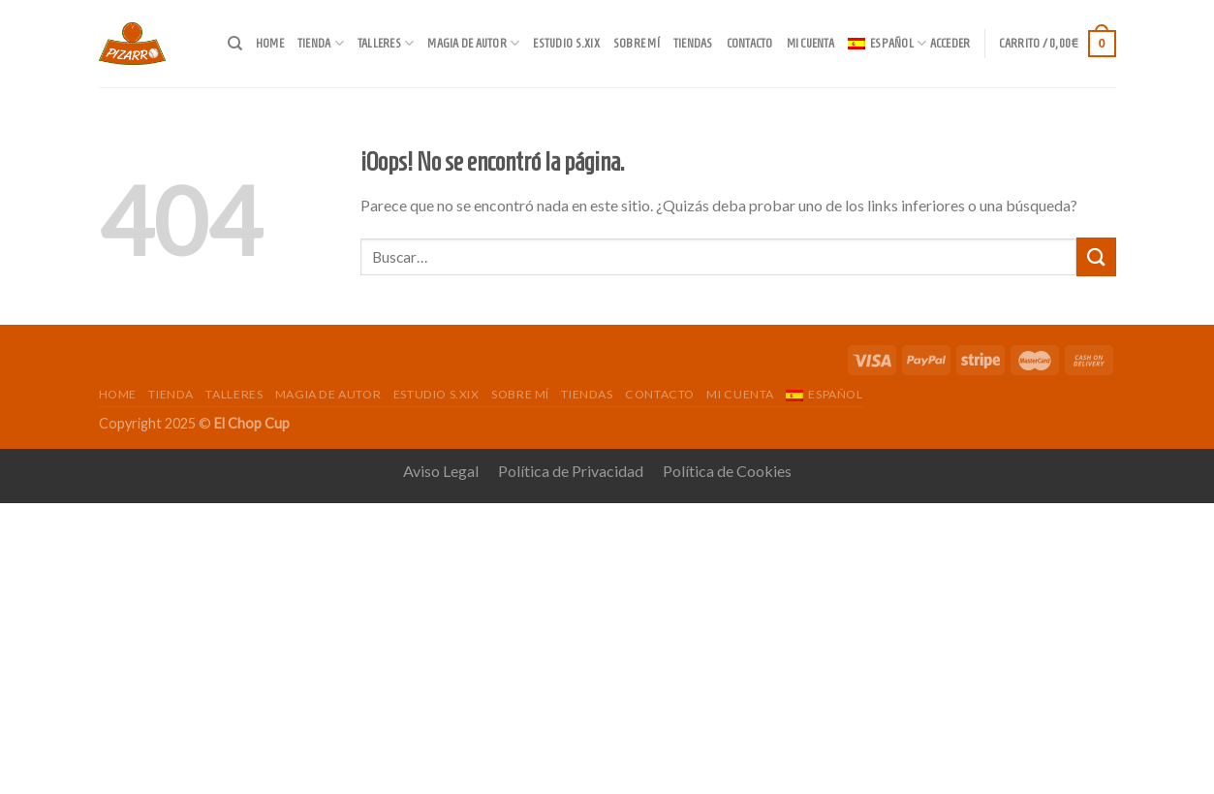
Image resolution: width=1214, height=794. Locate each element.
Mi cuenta (810, 43)
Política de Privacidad (570, 470)
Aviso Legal (441, 470)
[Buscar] (235, 43)
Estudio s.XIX (566, 43)
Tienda (320, 43)
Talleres (386, 43)
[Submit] (1095, 256)
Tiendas (693, 43)
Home (270, 43)
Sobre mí (636, 43)
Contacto (750, 43)
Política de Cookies (727, 470)
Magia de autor (473, 43)
